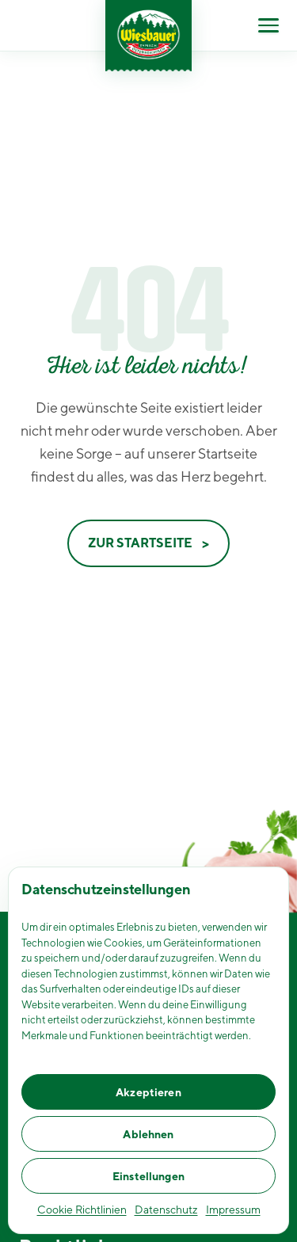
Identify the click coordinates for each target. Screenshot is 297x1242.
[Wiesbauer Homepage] (148, 35)
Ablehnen (148, 1134)
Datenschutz (166, 1209)
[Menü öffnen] (268, 25)
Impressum (233, 1209)
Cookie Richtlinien (82, 1209)
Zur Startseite (140, 543)
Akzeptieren (148, 1092)
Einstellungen (148, 1176)
